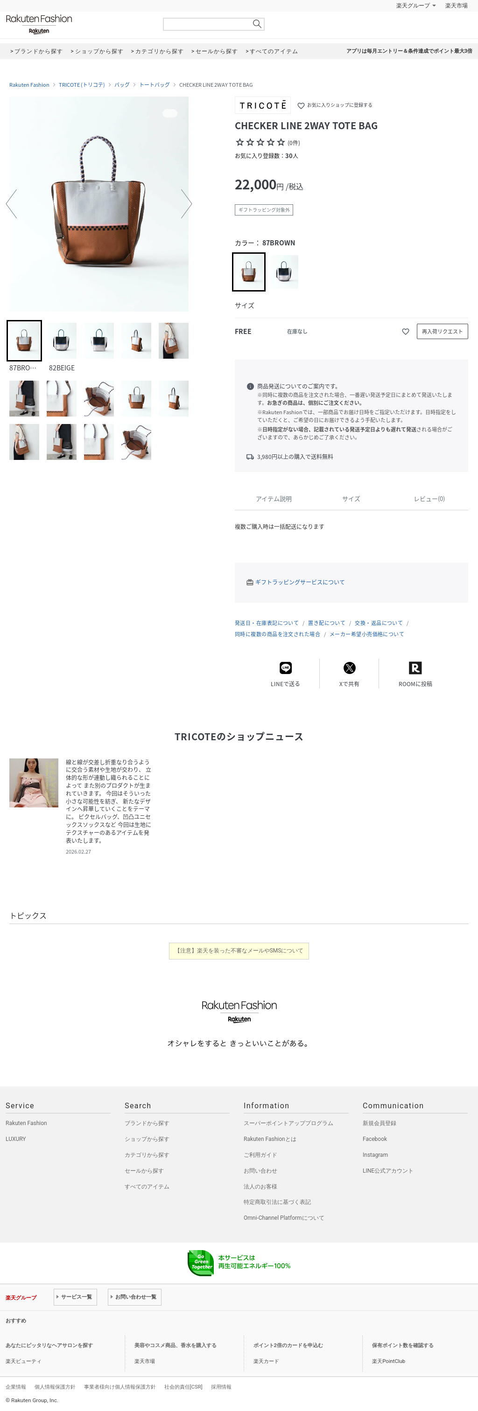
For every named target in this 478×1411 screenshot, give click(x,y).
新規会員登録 (379, 1123)
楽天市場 (456, 5)
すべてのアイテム (147, 1186)
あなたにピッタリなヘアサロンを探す (49, 1345)
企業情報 (16, 1386)
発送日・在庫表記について (267, 623)
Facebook (375, 1139)
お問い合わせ (260, 1171)
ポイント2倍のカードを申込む (288, 1345)
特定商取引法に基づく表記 (277, 1202)
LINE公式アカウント (388, 1171)
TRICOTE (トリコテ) (82, 85)
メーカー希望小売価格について (367, 634)
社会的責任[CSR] (183, 1386)
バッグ (122, 85)
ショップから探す (147, 1139)
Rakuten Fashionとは (270, 1139)
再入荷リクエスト (442, 331)
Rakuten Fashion (78, 24)
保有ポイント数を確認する (403, 1345)
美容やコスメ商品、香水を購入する (175, 1345)
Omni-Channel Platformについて (284, 1218)
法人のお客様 (260, 1186)
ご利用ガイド (260, 1155)
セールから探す (144, 1171)
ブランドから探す (147, 1123)
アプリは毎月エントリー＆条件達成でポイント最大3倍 (409, 51)
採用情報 (221, 1386)
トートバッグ (154, 85)
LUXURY (16, 1139)
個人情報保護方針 (55, 1386)
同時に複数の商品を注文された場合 (277, 634)
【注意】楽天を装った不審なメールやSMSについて (239, 950)
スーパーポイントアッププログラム (288, 1123)
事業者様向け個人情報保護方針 (120, 1386)
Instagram (375, 1155)
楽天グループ (413, 5)
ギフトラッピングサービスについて (300, 582)
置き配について (326, 623)
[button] (11, 203)
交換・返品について (379, 623)
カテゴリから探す (147, 1155)
